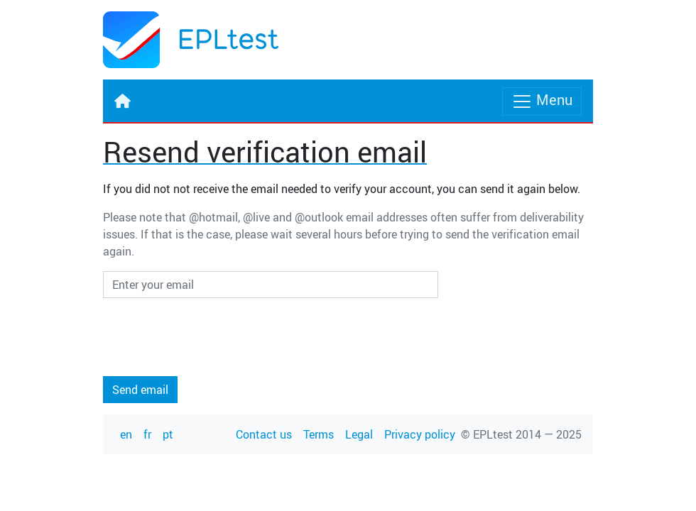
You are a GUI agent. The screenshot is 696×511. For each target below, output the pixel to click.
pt (168, 434)
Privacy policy (419, 434)
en (126, 434)
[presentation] (211, 337)
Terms (318, 434)
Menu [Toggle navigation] (541, 101)
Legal (359, 434)
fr (147, 434)
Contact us (264, 434)
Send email (140, 389)
